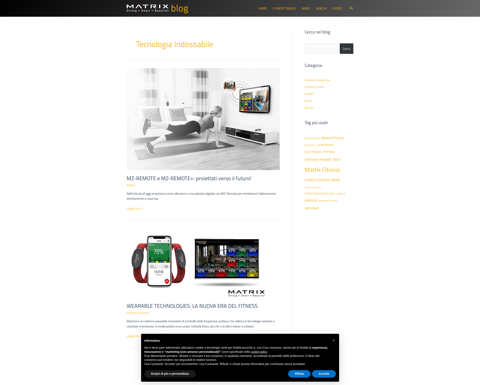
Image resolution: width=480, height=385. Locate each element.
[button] (351, 8)
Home (262, 8)
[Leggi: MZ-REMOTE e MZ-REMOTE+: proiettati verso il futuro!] (203, 118)
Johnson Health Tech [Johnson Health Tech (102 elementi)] (323, 159)
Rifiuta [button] (299, 373)
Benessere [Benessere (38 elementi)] (310, 145)
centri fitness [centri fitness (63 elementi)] (325, 144)
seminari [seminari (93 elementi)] (312, 208)
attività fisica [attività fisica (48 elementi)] (312, 138)
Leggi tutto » (135, 208)
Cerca (346, 48)
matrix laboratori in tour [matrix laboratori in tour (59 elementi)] (320, 193)
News (306, 8)
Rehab (309, 107)
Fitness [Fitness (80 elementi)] (329, 151)
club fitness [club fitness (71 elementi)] (313, 151)
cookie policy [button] (259, 351)
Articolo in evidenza (317, 80)
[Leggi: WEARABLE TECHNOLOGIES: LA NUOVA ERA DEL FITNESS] (197, 262)
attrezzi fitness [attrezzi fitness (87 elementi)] (332, 138)
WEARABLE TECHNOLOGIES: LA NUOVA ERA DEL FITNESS (192, 306)
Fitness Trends (284, 8)
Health (321, 8)
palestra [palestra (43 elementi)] (341, 193)
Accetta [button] (324, 373)
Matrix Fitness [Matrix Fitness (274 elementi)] (322, 169)
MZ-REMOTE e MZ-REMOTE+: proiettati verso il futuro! (189, 178)
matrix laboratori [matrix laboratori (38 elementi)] (313, 187)
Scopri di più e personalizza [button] (170, 373)
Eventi (337, 8)
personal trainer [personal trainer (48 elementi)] (328, 200)
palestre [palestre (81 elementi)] (311, 200)
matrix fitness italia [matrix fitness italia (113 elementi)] (322, 179)
